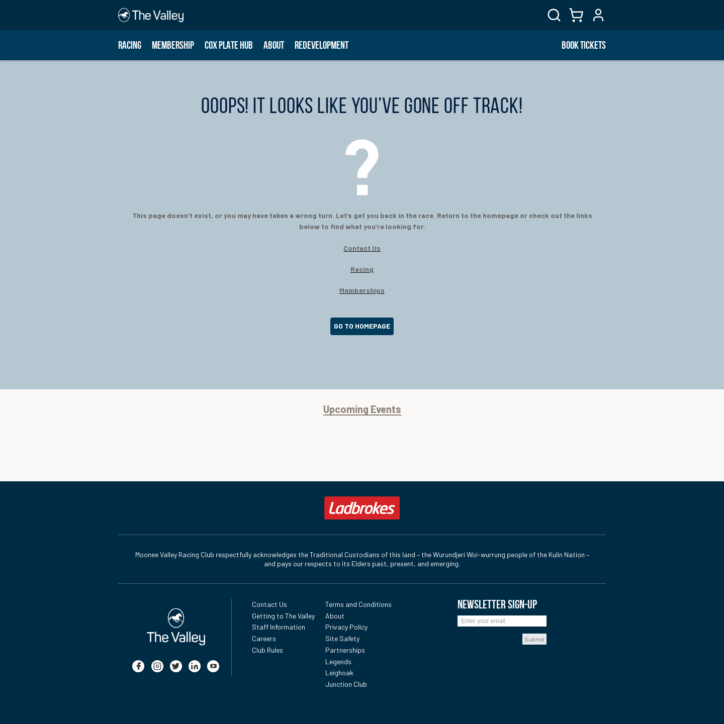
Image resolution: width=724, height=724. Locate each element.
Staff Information (278, 627)
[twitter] (176, 666)
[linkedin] (195, 666)
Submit (534, 639)
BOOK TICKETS (584, 45)
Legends (338, 661)
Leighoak (339, 672)
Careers (264, 638)
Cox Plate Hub (229, 45)
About (273, 45)
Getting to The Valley (283, 615)
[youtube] (213, 666)
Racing (129, 45)
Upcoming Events (362, 409)
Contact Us (269, 604)
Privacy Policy (346, 627)
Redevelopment (321, 45)
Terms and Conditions (358, 604)
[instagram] (157, 666)
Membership (173, 45)
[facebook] (138, 666)
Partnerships (345, 650)
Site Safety (342, 638)
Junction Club (346, 684)
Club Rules (267, 650)
